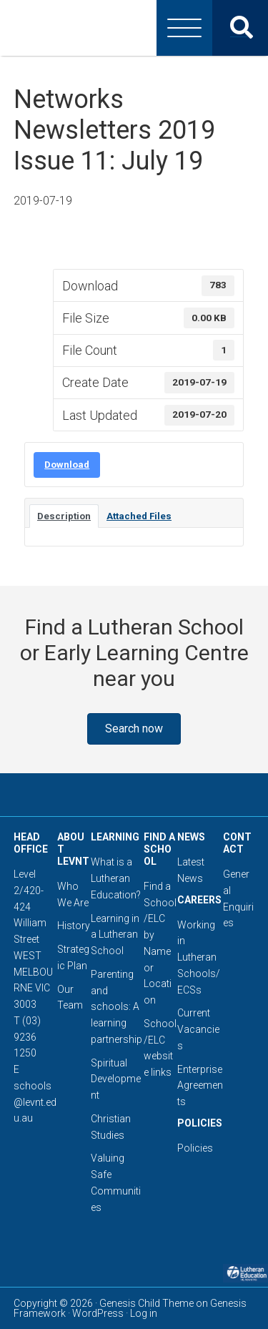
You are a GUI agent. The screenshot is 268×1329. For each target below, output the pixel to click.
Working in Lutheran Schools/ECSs (198, 957)
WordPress (98, 1313)
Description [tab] (64, 516)
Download (66, 464)
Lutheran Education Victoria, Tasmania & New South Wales (134, 28)
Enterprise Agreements (200, 1086)
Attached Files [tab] (139, 516)
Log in (143, 1313)
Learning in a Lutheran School (115, 935)
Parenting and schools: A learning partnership (116, 1006)
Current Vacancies (198, 1029)
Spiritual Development (116, 1079)
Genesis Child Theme (146, 1303)
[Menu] (184, 28)
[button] (134, 729)
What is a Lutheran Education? (116, 878)
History (73, 925)
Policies (195, 1148)
